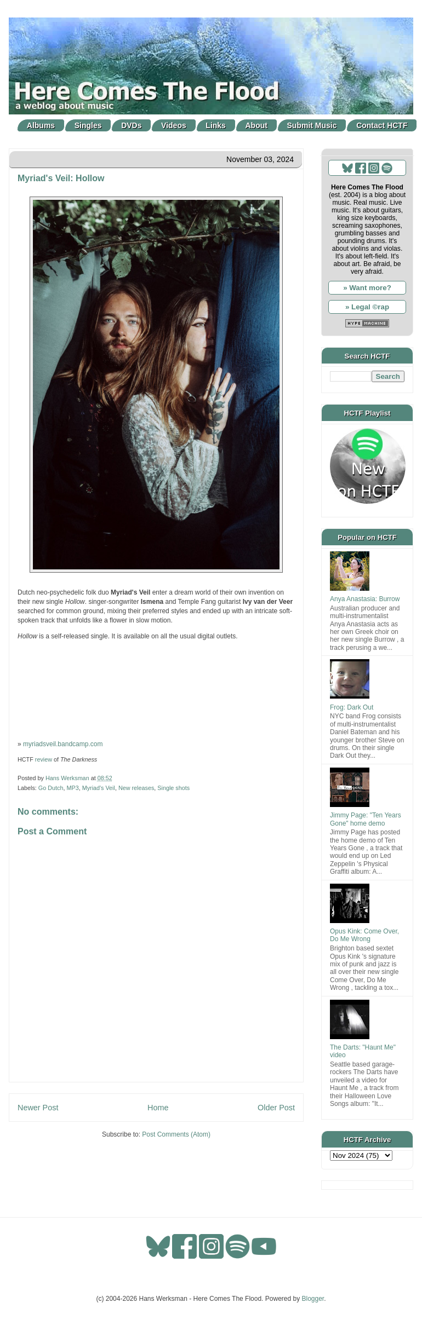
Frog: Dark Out (351, 707)
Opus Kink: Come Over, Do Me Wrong (364, 935)
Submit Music (312, 125)
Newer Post (38, 1107)
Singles (88, 125)
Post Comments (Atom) (176, 1134)
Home (157, 1107)
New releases (136, 788)
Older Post (276, 1107)
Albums (41, 125)
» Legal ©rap (367, 307)
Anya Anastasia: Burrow (365, 599)
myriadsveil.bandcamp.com (62, 744)
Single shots (173, 788)
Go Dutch (51, 788)
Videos (173, 125)
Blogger (313, 1298)
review (43, 759)
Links (216, 125)
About (256, 125)
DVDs (131, 125)
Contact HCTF (381, 125)
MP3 (72, 788)
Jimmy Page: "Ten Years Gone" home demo (365, 819)
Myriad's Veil (98, 788)
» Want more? (367, 288)
